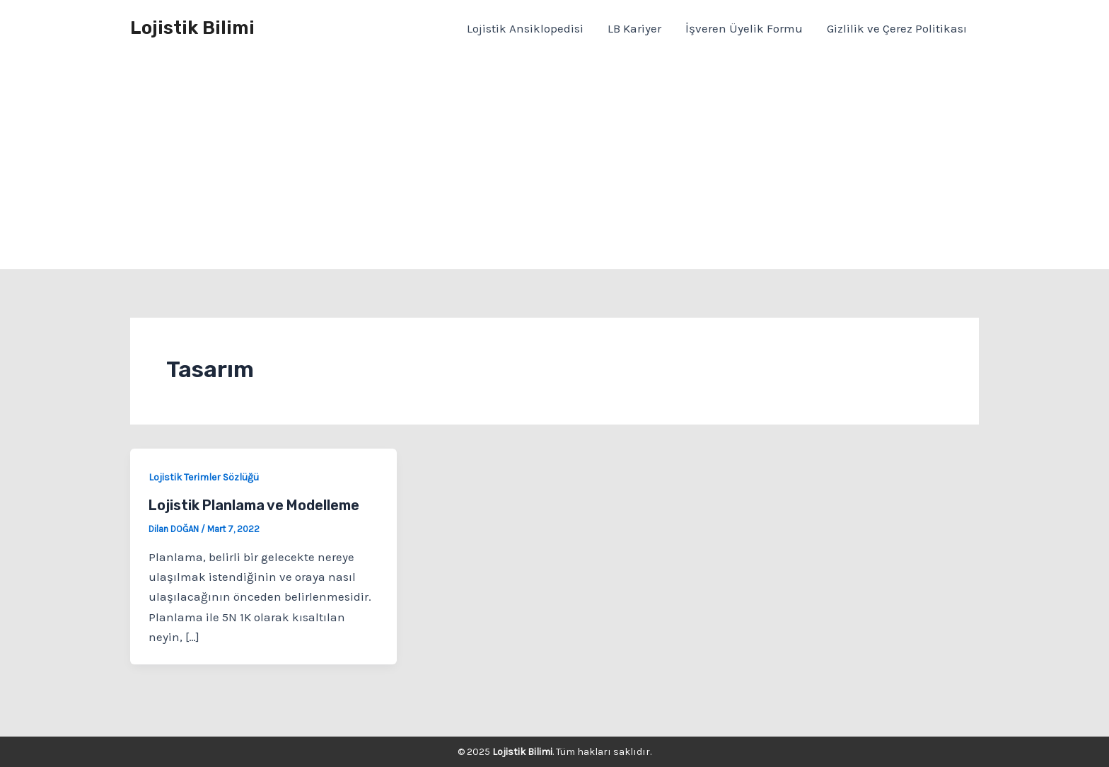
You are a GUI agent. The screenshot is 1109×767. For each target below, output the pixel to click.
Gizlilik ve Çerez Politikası (897, 28)
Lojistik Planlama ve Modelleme (254, 505)
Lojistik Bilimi (192, 28)
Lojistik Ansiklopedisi (525, 28)
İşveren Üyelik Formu (744, 28)
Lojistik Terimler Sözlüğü (204, 477)
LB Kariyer (634, 28)
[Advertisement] (554, 163)
